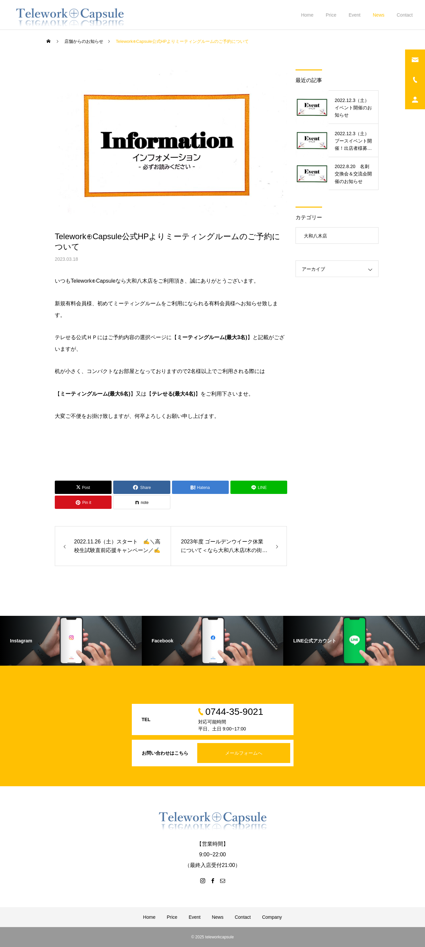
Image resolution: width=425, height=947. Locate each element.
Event (355, 15)
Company (272, 917)
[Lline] (258, 487)
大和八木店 (315, 235)
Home (307, 15)
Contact (405, 15)
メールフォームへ (243, 753)
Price (331, 15)
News (378, 15)
